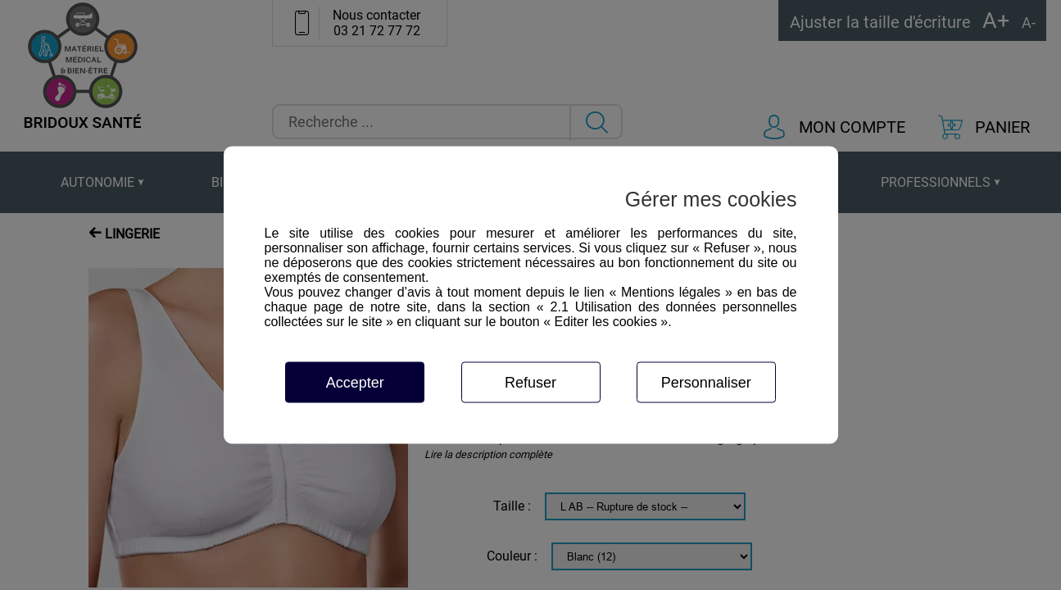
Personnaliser (706, 382)
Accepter (355, 382)
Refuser (530, 382)
